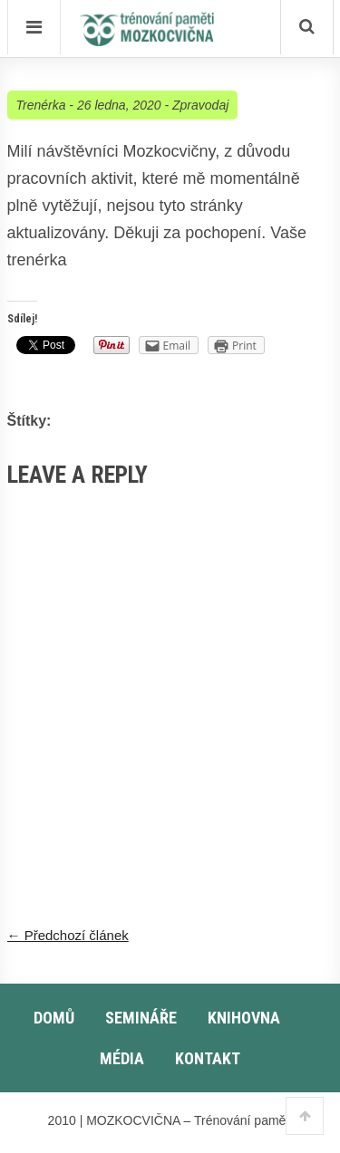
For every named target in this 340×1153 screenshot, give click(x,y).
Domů (54, 1017)
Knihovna (244, 1017)
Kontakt (207, 1058)
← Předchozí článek (68, 935)
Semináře (141, 1017)
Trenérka (41, 105)
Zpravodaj (200, 105)
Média (122, 1058)
